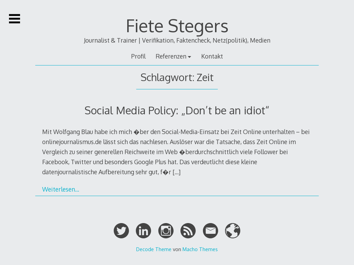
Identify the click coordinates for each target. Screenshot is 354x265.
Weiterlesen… (60, 189)
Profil (138, 56)
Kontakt (212, 56)
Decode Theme (153, 249)
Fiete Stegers (177, 25)
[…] (176, 172)
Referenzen (171, 56)
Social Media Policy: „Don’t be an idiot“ (177, 110)
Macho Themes (200, 249)
